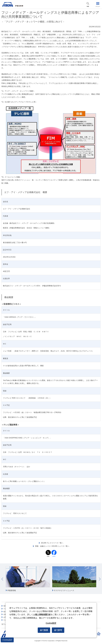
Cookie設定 (7, 640)
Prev (2, 579)
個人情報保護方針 (43, 614)
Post (48, 556)
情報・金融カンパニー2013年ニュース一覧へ (52, 546)
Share (53, 556)
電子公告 (6, 606)
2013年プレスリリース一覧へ (52, 543)
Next (100, 579)
